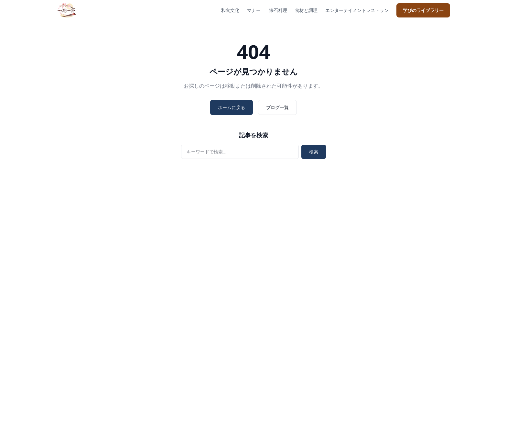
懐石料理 (278, 10)
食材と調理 (306, 10)
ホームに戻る (231, 107)
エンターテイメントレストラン (357, 10)
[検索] (240, 152)
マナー (254, 10)
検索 (313, 152)
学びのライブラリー (423, 10)
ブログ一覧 (277, 107)
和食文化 (230, 10)
